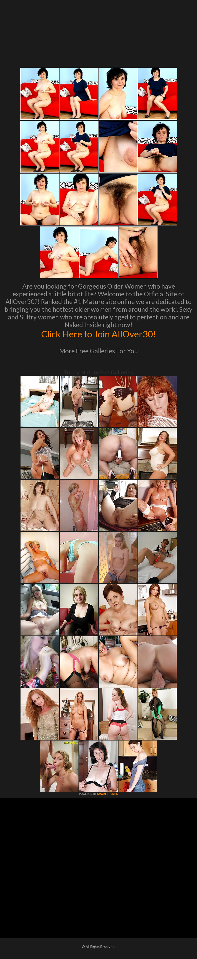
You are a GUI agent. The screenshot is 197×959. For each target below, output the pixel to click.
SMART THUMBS (107, 794)
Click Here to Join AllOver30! (98, 333)
